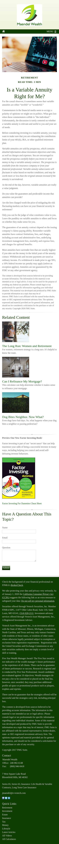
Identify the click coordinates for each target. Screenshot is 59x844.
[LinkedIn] (9, 798)
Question (6, 547)
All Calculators (9, 839)
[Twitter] (6, 798)
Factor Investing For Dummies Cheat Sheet (22, 503)
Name (5, 527)
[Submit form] (6, 568)
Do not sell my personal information (37, 601)
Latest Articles (8, 832)
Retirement (7, 807)
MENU (49, 31)
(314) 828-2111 (26, 613)
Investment (7, 811)
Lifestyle (6, 828)
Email (5, 537)
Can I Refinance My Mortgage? (22, 381)
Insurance (6, 818)
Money (5, 825)
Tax (4, 821)
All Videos (7, 835)
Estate (5, 814)
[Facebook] (3, 798)
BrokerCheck (17, 585)
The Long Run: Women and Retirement (27, 346)
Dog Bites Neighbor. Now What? (23, 417)
